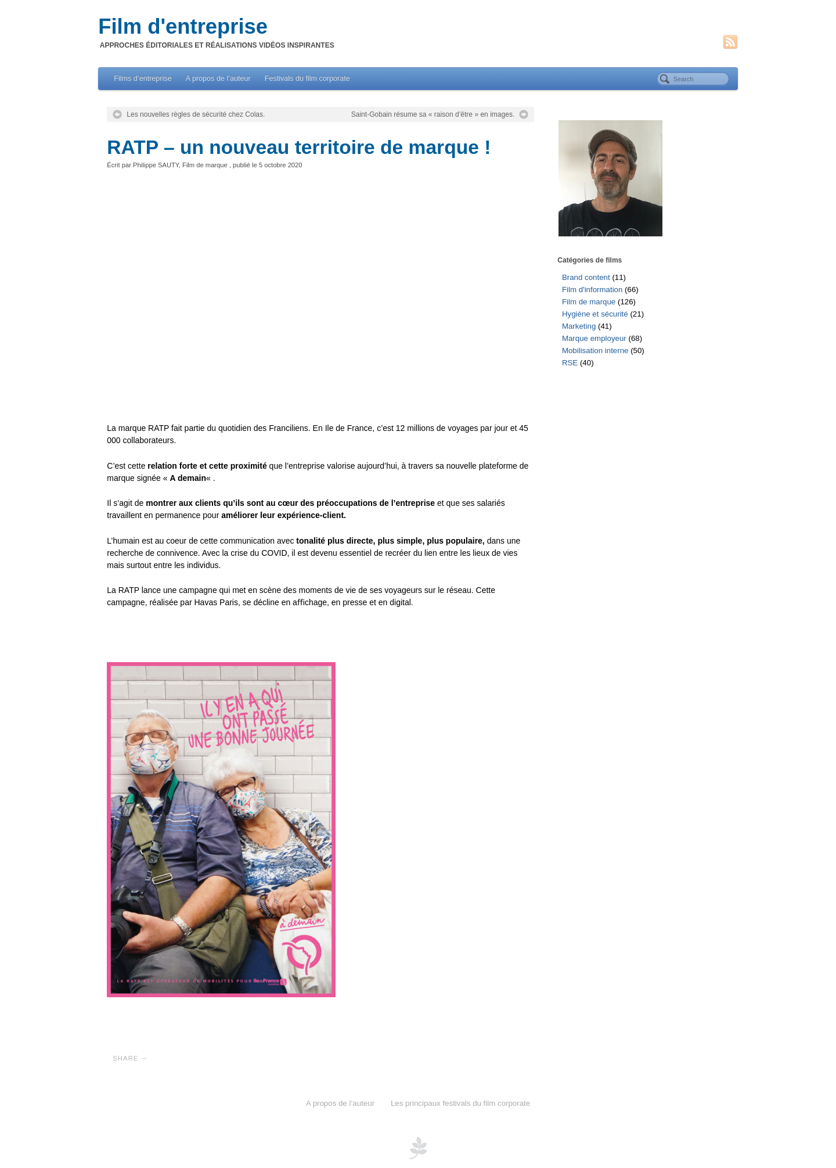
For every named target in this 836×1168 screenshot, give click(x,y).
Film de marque (205, 164)
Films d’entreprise (142, 78)
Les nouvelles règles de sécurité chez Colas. (196, 114)
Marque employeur (594, 338)
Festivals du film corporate (307, 78)
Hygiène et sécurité (595, 314)
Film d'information (592, 289)
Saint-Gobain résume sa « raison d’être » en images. (433, 114)
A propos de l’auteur (218, 78)
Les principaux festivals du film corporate (460, 1103)
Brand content (586, 277)
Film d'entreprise (183, 26)
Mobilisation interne (595, 350)
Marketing (579, 326)
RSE (570, 362)
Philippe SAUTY (156, 164)
